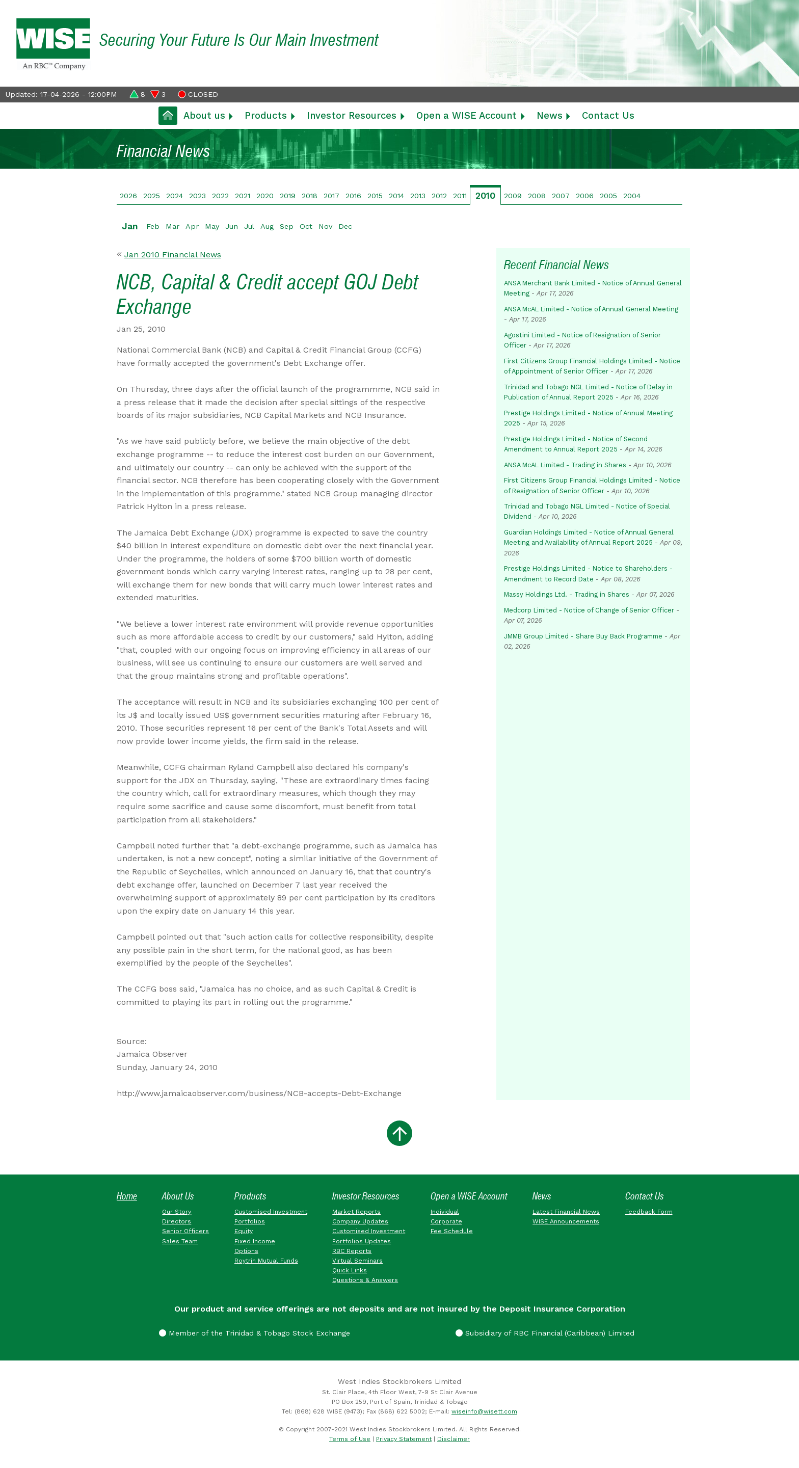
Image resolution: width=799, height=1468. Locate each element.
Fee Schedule (452, 1231)
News (550, 115)
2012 (439, 196)
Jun (231, 226)
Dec (345, 226)
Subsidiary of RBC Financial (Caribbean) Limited (545, 1333)
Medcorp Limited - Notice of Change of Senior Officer (589, 610)
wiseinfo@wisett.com (484, 1411)
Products (266, 115)
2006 (585, 196)
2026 (128, 196)
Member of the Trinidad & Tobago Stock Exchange (254, 1333)
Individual (445, 1211)
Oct (306, 226)
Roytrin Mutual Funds (266, 1260)
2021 (242, 196)
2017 (331, 196)
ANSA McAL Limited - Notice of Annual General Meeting (591, 309)
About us (204, 115)
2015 (375, 196)
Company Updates (360, 1221)
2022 (220, 196)
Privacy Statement (404, 1439)
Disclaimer (453, 1439)
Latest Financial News (566, 1211)
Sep (287, 226)
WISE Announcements (565, 1221)
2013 (417, 196)
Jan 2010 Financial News (172, 254)
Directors (176, 1221)
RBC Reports (351, 1251)
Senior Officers (185, 1231)
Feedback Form (649, 1211)
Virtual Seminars (357, 1260)
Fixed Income (254, 1241)
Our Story (176, 1211)
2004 (632, 196)
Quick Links (349, 1270)
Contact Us (608, 115)
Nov (325, 226)
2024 (174, 196)
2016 (353, 196)
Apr (192, 226)
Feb (152, 226)
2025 (151, 196)
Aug (267, 226)
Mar (172, 226)
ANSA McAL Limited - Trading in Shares (565, 465)
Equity (243, 1231)
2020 (265, 196)
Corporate (446, 1221)
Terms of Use (349, 1439)
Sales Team (180, 1241)
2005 (608, 196)
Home (127, 1196)
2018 (309, 196)
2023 (197, 196)
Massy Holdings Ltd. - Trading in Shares (566, 594)
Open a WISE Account (466, 115)
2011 (460, 196)
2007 (561, 196)
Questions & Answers (365, 1280)
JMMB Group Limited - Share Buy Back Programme (583, 636)
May (212, 226)
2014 (396, 196)
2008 (537, 196)
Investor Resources (351, 115)
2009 (513, 196)
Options (246, 1251)
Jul (249, 226)
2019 (288, 196)
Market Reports (356, 1211)
